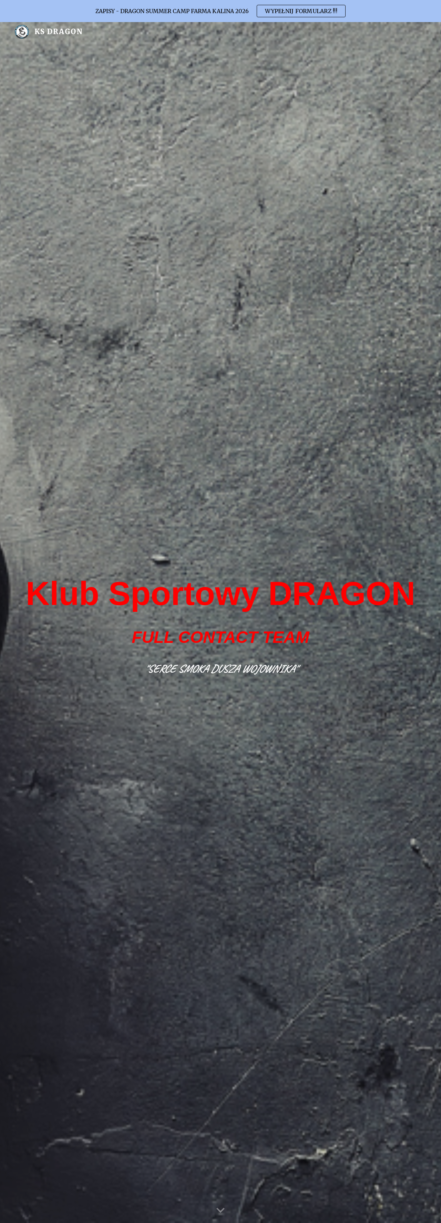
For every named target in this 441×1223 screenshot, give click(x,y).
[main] (220, 609)
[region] (220, 11)
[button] (220, 1210)
